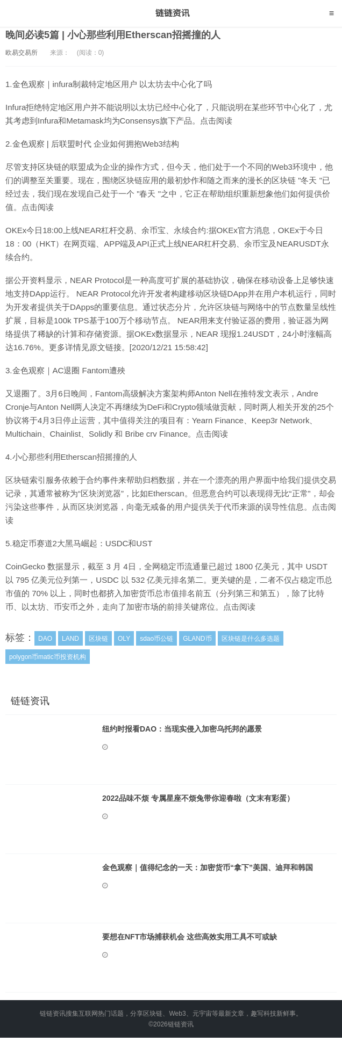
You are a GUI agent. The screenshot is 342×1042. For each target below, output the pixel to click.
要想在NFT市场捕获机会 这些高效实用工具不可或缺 (189, 936)
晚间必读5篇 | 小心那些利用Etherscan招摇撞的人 (112, 35)
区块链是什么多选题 (251, 638)
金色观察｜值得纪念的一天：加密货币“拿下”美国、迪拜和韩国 (207, 867)
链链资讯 (171, 13)
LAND (70, 638)
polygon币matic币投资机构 (47, 657)
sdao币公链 (156, 638)
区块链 (98, 638)
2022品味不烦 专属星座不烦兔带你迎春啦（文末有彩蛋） (198, 798)
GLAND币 (197, 638)
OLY (124, 638)
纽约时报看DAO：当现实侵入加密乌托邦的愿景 (182, 729)
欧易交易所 (21, 52)
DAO (45, 638)
